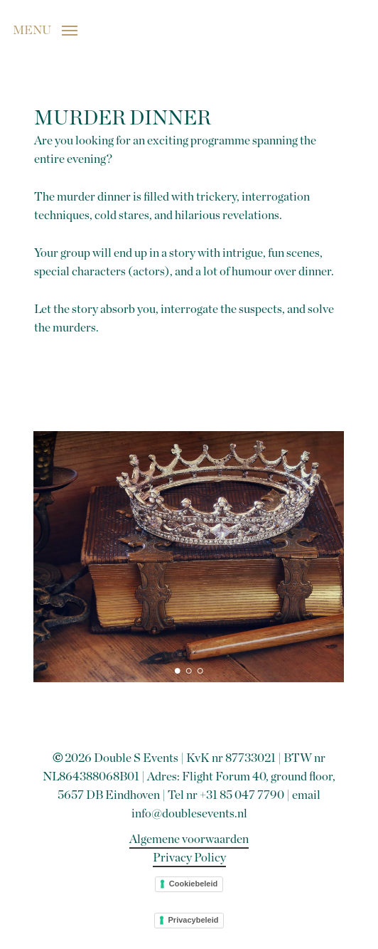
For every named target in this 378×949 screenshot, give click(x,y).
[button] (45, 29)
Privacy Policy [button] (189, 858)
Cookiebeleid (193, 883)
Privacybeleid (193, 920)
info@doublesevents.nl (189, 813)
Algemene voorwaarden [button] (189, 839)
